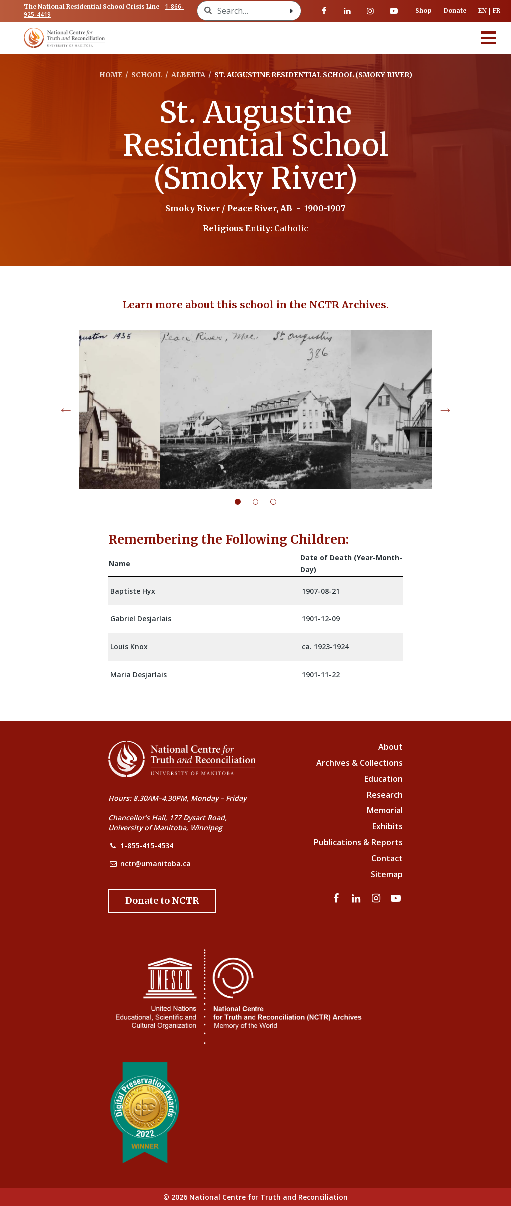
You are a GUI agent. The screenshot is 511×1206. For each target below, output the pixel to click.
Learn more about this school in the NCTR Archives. (256, 305)
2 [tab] (261, 502)
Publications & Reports (358, 842)
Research (385, 794)
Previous (66, 409)
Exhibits (387, 826)
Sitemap (387, 874)
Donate (455, 10)
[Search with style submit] (291, 11)
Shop (423, 10)
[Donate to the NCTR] (162, 901)
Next (445, 409)
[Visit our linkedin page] (347, 11)
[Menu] (488, 38)
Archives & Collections (359, 762)
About (390, 746)
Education (383, 778)
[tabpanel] (255, 409)
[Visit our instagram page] (370, 11)
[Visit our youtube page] (393, 11)
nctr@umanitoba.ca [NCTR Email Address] (155, 863)
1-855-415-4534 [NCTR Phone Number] (146, 845)
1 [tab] (244, 502)
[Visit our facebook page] (324, 11)
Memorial (385, 810)
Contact (387, 858)
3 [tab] (279, 502)
